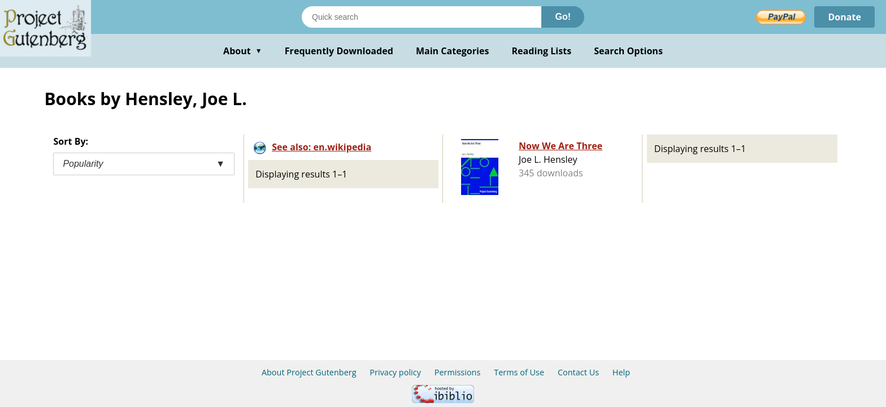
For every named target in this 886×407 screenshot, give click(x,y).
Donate (844, 17)
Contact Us (578, 372)
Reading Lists (542, 51)
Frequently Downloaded (339, 51)
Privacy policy (395, 372)
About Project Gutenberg (309, 372)
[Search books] (421, 17)
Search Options (628, 51)
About (242, 51)
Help (621, 372)
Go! (563, 16)
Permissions (458, 372)
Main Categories (452, 51)
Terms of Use (519, 372)
